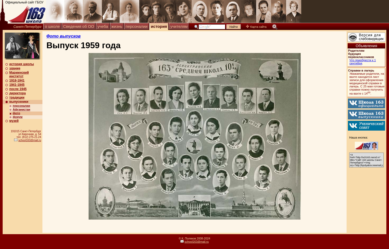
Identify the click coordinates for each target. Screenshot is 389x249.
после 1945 (18, 89)
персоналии (137, 26)
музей (14, 121)
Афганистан (21, 109)
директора (17, 93)
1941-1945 (16, 85)
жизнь (116, 26)
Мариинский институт (19, 74)
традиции (16, 97)
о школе (52, 26)
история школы (21, 64)
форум (18, 116)
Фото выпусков (63, 36)
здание (14, 68)
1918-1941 (16, 80)
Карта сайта (256, 26)
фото (16, 113)
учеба (102, 26)
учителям (178, 26)
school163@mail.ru (29, 140)
